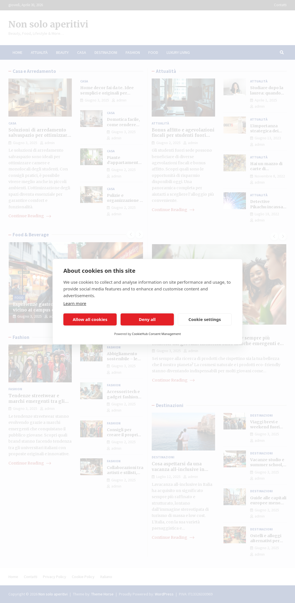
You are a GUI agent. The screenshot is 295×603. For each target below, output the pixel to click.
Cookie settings (204, 319)
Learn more (74, 303)
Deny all (147, 319)
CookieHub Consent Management (156, 334)
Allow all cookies (90, 319)
